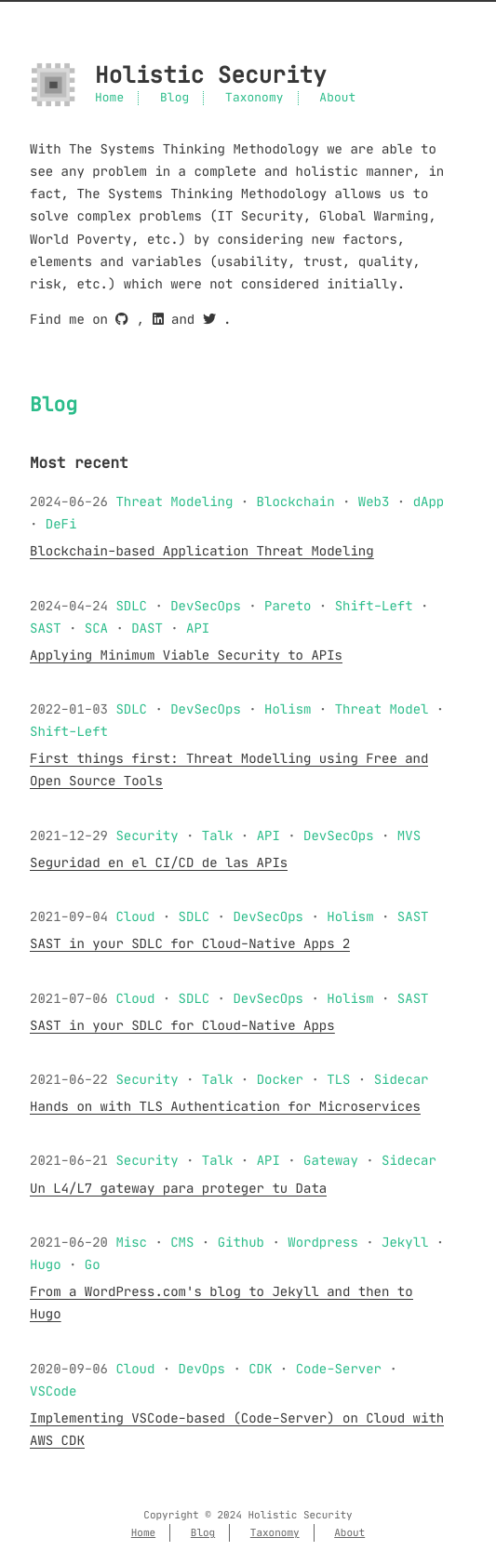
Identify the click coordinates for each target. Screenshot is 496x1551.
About (337, 98)
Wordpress (323, 1242)
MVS (409, 835)
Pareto (287, 605)
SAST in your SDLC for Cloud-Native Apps (182, 1025)
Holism (287, 709)
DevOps (202, 1368)
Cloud (134, 916)
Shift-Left (374, 605)
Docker (280, 1079)
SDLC (131, 605)
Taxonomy (254, 98)
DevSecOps (205, 605)
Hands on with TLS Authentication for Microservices (225, 1106)
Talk (218, 835)
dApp (429, 501)
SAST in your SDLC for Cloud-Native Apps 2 (190, 943)
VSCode (53, 1391)
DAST (147, 628)
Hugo (45, 1264)
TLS (338, 1079)
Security (146, 835)
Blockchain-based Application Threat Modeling (202, 550)
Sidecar (401, 1079)
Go (93, 1264)
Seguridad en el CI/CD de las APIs (159, 862)
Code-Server (339, 1368)
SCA (96, 628)
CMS (182, 1242)
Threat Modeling (174, 501)
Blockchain (296, 501)
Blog (174, 98)
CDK (260, 1368)
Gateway (330, 1160)
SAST (45, 628)
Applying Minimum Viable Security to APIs (186, 655)
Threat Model (382, 709)
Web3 (374, 501)
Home (109, 98)
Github (241, 1242)
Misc (131, 1242)
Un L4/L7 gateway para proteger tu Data (178, 1188)
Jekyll (405, 1242)
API (197, 628)
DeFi (61, 523)
